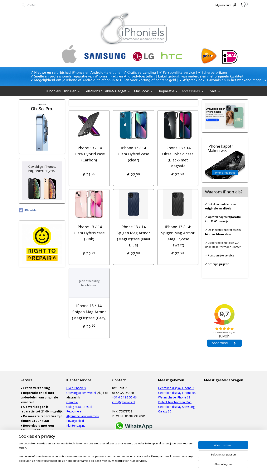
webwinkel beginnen (139, 460)
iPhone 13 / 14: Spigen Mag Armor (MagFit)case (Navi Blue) (133, 235)
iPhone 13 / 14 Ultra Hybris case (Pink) (89, 232)
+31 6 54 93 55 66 (124, 397)
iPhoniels (53, 91)
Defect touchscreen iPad (174, 402)
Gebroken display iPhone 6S (177, 393)
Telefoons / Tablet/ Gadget (107, 91)
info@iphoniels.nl (123, 402)
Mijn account (226, 5)
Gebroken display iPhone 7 (176, 388)
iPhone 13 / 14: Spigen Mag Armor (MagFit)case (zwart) (178, 235)
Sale (215, 91)
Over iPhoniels (76, 388)
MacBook (143, 91)
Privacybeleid (75, 421)
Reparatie (168, 91)
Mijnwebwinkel (176, 460)
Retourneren (74, 411)
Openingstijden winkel (81, 393)
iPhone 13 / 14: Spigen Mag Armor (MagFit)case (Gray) (89, 311)
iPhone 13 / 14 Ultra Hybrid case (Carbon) (89, 153)
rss (123, 460)
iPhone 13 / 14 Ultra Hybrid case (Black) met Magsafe (178, 156)
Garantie (72, 402)
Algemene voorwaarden (82, 416)
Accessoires (193, 91)
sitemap (115, 460)
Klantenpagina (76, 425)
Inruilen (72, 91)
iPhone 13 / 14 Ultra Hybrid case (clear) (133, 153)
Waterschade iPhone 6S (174, 397)
